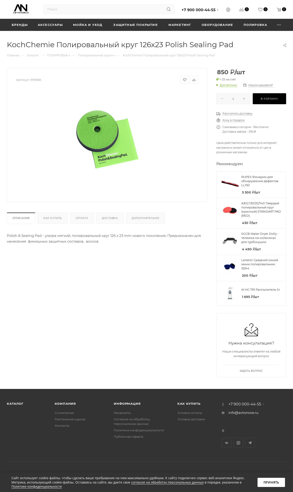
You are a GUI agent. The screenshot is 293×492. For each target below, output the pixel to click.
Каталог (15, 403)
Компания (65, 403)
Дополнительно (145, 218)
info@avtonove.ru (243, 412)
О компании (64, 413)
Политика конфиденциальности (139, 430)
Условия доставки (191, 419)
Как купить (52, 218)
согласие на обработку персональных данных (167, 482)
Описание (21, 218)
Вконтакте (227, 443)
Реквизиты (122, 413)
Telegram (250, 443)
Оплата (82, 218)
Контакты (62, 425)
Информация (127, 403)
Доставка (110, 218)
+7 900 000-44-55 (199, 10)
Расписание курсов (70, 419)
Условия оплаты (189, 413)
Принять (271, 482)
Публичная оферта (128, 436)
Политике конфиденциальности (36, 486)
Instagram (238, 443)
